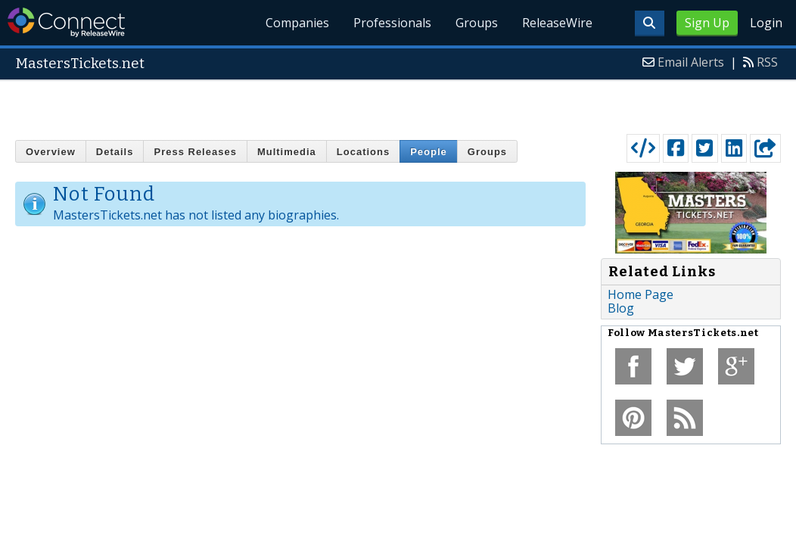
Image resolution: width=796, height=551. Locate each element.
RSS (767, 62)
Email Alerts (691, 62)
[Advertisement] (398, 103)
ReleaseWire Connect (66, 22)
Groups (477, 22)
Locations (363, 151)
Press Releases (195, 151)
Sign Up (707, 22)
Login (766, 22)
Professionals (392, 22)
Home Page (640, 294)
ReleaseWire (557, 22)
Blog (621, 308)
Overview (51, 151)
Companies (297, 22)
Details (115, 151)
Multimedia (286, 151)
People (428, 151)
